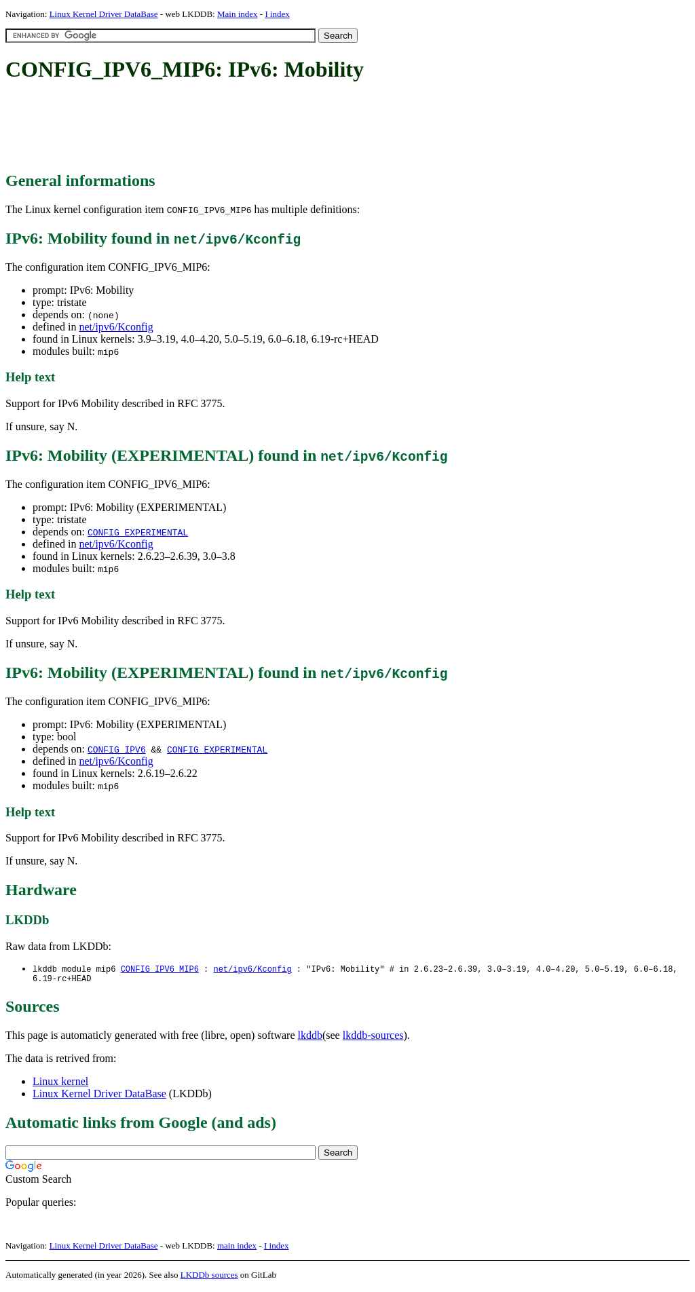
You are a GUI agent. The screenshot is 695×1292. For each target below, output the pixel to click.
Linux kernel (60, 1084)
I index (277, 14)
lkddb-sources (373, 1038)
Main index (237, 14)
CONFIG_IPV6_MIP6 (160, 969)
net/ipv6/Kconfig (116, 326)
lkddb (310, 1038)
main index (237, 1248)
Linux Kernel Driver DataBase (104, 14)
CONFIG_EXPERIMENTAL (138, 532)
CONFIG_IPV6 (117, 749)
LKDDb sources (209, 1277)
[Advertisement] (252, 127)
